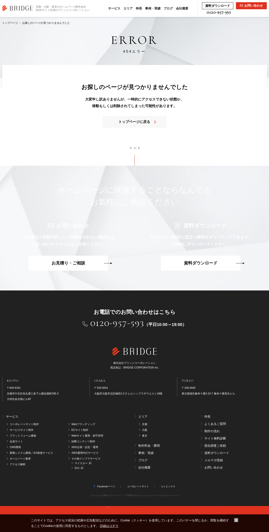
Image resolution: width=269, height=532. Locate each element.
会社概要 (182, 8)
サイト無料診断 (215, 438)
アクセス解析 (18, 464)
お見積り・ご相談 (68, 263)
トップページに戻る (134, 122)
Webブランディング (83, 424)
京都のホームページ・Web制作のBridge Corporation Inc (129, 495)
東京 (144, 435)
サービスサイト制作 (22, 430)
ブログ (168, 8)
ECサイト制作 (79, 430)
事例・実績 (153, 8)
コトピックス (168, 486)
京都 (144, 424)
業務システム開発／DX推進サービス (31, 452)
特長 (139, 8)
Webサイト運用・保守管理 (87, 435)
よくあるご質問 (215, 424)
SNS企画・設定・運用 (84, 447)
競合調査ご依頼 (215, 445)
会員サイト (16, 441)
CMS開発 (15, 447)
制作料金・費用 (149, 445)
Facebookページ (106, 486)
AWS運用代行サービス (85, 452)
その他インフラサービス (86, 458)
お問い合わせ (213, 467)
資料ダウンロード (200, 263)
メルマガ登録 (213, 460)
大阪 (144, 430)
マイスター (81, 463)
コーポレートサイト (138, 486)
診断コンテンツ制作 (83, 441)
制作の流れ (212, 431)
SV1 (77, 468)
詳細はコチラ (109, 526)
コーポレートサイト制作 (24, 424)
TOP (136, 148)
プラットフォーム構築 (23, 435)
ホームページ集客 (20, 458)
